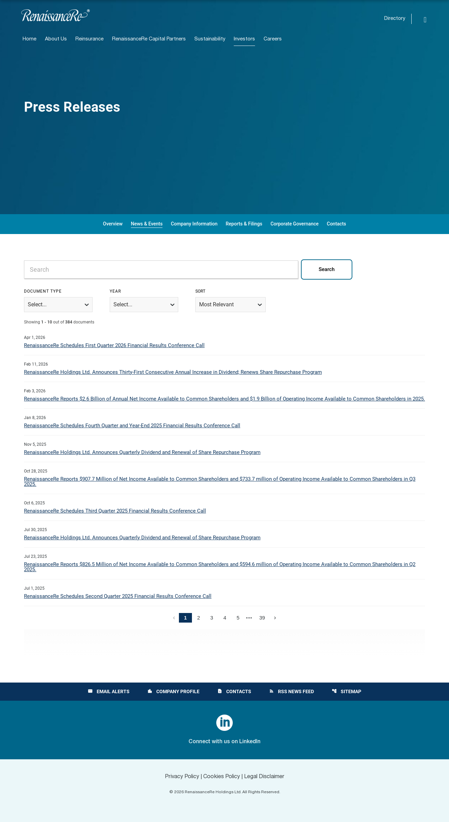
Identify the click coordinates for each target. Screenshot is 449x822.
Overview (112, 223)
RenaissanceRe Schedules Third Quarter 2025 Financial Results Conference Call (115, 511)
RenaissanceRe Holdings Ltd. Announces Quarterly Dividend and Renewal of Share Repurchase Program (142, 452)
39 (262, 618)
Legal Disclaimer (264, 776)
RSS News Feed (291, 691)
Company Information (194, 223)
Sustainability (209, 39)
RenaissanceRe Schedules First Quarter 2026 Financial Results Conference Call (114, 345)
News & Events (147, 223)
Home (29, 39)
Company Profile (173, 691)
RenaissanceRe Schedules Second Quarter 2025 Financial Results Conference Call (117, 596)
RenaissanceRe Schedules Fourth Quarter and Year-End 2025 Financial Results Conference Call (132, 425)
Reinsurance (89, 39)
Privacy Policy (182, 776)
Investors (244, 39)
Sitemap (346, 691)
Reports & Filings (244, 223)
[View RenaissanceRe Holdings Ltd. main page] (55, 15)
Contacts (336, 223)
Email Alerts (109, 691)
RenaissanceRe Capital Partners (149, 39)
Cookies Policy (221, 776)
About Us (56, 39)
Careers (273, 39)
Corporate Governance (294, 223)
